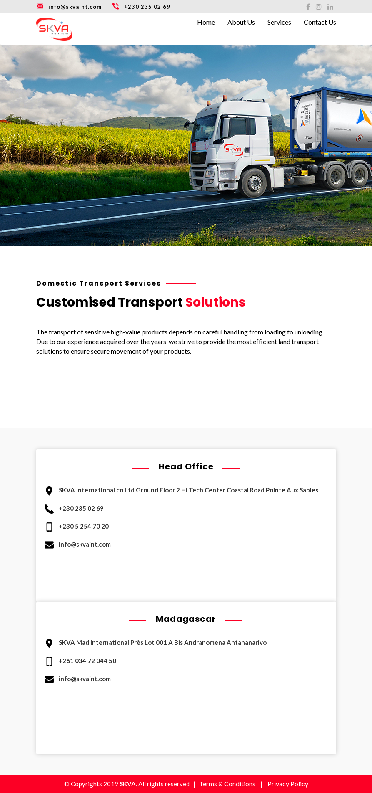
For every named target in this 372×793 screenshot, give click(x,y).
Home (206, 22)
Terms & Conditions (227, 784)
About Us (241, 22)
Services (279, 22)
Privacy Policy (287, 784)
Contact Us (320, 22)
